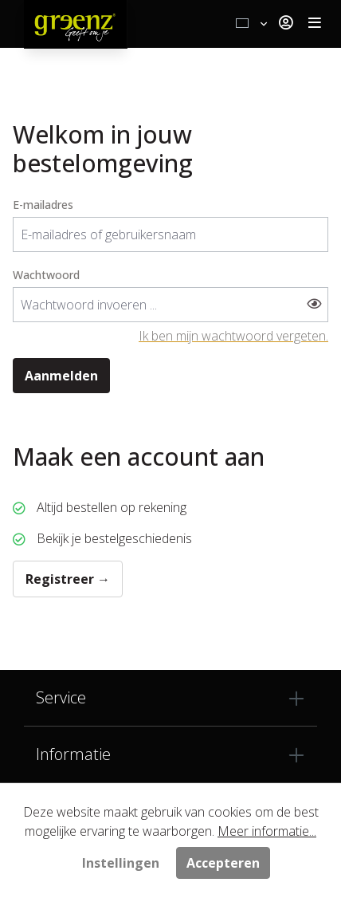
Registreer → (67, 579)
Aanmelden (61, 375)
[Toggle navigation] (314, 24)
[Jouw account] (285, 24)
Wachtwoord (46, 274)
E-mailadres (43, 204)
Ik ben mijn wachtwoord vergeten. (233, 336)
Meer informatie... (267, 831)
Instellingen (120, 863)
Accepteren (223, 863)
